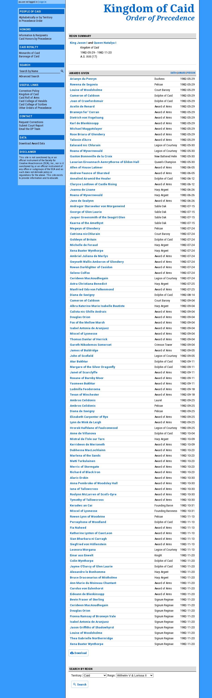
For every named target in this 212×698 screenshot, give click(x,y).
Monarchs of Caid (29, 53)
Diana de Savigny (82, 295)
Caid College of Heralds (33, 101)
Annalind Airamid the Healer (90, 178)
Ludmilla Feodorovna (85, 389)
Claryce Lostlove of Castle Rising (93, 184)
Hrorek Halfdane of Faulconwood (94, 428)
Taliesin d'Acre (80, 139)
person (191, 72)
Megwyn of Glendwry (85, 228)
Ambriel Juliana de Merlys (89, 256)
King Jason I (78, 42)
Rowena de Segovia (84, 84)
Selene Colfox (80, 273)
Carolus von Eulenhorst (86, 588)
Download (78, 653)
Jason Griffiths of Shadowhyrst (92, 627)
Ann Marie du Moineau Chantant (93, 583)
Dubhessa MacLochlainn (87, 450)
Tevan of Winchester (84, 394)
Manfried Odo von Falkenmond (92, 289)
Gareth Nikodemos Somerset (90, 344)
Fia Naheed (78, 527)
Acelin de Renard (82, 106)
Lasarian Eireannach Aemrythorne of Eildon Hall (104, 162)
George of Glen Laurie (86, 212)
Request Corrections (31, 122)
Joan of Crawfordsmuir (86, 101)
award (181, 72)
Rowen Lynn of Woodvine (87, 516)
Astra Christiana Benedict (88, 283)
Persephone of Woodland (88, 522)
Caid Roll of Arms (29, 97)
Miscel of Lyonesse (83, 333)
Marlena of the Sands (85, 455)
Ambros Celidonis (82, 400)
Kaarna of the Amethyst (86, 223)
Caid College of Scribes (33, 104)
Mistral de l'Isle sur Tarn (87, 439)
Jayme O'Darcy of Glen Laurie (91, 566)
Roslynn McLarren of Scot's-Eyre (93, 494)
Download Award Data (32, 143)
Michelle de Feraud (84, 245)
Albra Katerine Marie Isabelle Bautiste (97, 306)
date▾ (173, 72)
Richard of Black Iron (85, 472)
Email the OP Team (29, 129)
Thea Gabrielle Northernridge (91, 638)
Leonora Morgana (83, 549)
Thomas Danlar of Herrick (88, 339)
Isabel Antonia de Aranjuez (89, 328)
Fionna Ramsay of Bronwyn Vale (93, 616)
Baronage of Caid (29, 56)
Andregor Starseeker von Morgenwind (97, 206)
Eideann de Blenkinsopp (87, 594)
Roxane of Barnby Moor (87, 378)
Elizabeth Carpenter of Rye (89, 416)
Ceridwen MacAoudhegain (89, 278)
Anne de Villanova (83, 433)
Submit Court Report (31, 125)
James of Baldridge (84, 350)
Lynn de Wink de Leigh (85, 422)
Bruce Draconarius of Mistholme (93, 577)
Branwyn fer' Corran (84, 112)
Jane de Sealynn (82, 200)
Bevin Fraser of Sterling (87, 599)
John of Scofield (81, 356)
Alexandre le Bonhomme (87, 572)
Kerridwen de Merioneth (87, 444)
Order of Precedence (160, 17)
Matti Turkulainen (82, 461)
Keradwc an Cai (81, 505)
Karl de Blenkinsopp (84, 123)
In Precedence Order (31, 20)
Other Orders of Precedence (35, 107)
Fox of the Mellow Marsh (87, 322)
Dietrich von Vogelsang (86, 117)
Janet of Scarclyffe (84, 372)
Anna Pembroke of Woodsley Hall (94, 483)
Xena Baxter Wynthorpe (86, 250)
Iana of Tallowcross (84, 489)
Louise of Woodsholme (86, 90)
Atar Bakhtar (79, 361)
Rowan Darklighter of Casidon (91, 267)
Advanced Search (29, 76)
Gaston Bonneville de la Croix (91, 156)
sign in (42, 2)
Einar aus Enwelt (81, 555)
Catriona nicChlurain (85, 234)
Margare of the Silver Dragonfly (92, 367)
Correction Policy (29, 90)
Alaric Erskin (79, 477)
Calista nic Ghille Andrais (88, 311)
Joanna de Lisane (82, 189)
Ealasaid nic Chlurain (85, 145)
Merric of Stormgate (84, 466)
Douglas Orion (80, 317)
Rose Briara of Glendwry (87, 134)
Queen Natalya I (105, 42)
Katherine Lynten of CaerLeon (91, 533)
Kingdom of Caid (29, 94)
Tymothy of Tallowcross (87, 499)
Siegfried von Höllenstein (88, 544)
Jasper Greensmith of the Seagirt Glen (97, 217)
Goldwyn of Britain (83, 239)
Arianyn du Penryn (83, 78)
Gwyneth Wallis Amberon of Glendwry (97, 261)
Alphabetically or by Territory (35, 17)
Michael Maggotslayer (86, 128)
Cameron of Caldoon (85, 95)
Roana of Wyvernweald (86, 151)
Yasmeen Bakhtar (82, 383)
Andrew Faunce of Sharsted (90, 173)
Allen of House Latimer (86, 167)
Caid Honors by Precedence (35, 38)
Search (79, 684)
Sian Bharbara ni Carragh (88, 538)
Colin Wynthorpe (81, 560)
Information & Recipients (33, 35)
